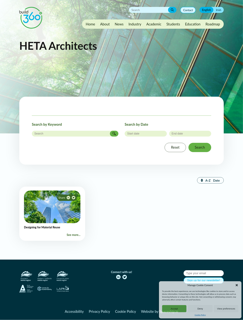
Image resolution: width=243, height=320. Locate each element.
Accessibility (74, 311)
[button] (236, 285)
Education (193, 24)
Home (90, 24)
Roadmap (213, 24)
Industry (135, 24)
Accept (174, 308)
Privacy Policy (99, 311)
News (119, 24)
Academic (153, 24)
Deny (200, 308)
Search (200, 147)
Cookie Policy (200, 315)
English (206, 10)
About (105, 24)
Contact (188, 10)
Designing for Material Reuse (42, 227)
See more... (73, 235)
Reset (175, 147)
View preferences (226, 308)
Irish (218, 10)
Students (173, 24)
